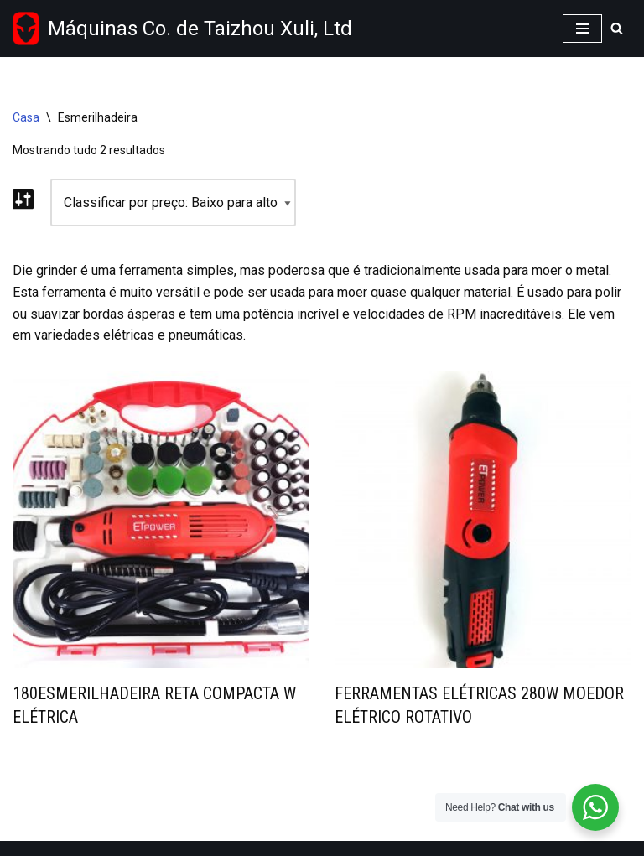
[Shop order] (173, 203)
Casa (26, 117)
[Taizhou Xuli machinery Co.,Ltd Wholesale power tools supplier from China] (182, 28)
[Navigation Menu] (582, 28)
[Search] (616, 28)
